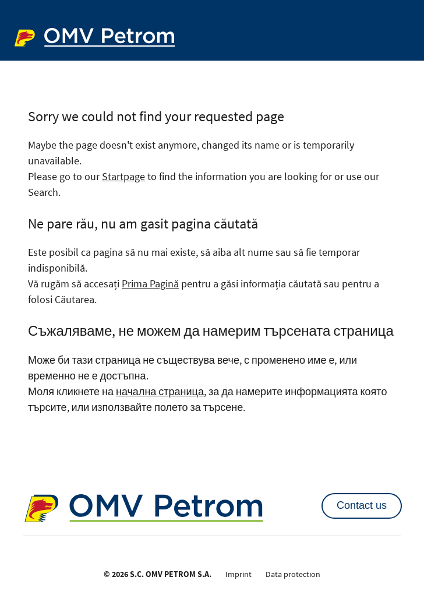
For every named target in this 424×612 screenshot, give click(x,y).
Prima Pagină (150, 283)
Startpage (123, 176)
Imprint (238, 574)
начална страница (160, 391)
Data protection (293, 574)
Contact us (362, 505)
